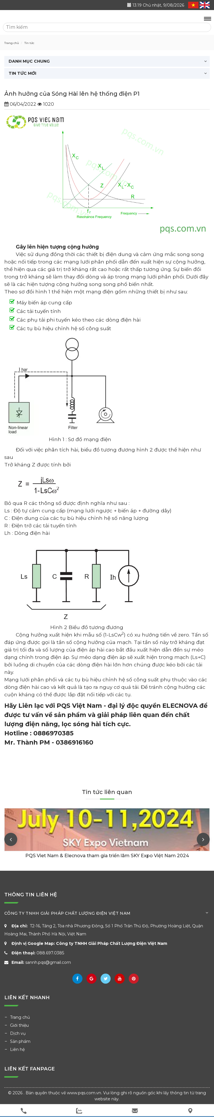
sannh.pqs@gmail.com (48, 962)
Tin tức (29, 43)
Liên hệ (17, 1049)
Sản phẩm (20, 1041)
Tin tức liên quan (107, 792)
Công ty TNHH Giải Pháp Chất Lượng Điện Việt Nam (111, 943)
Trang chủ (20, 1017)
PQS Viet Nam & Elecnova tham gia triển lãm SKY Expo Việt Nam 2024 (107, 855)
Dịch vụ (18, 1033)
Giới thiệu (19, 1025)
